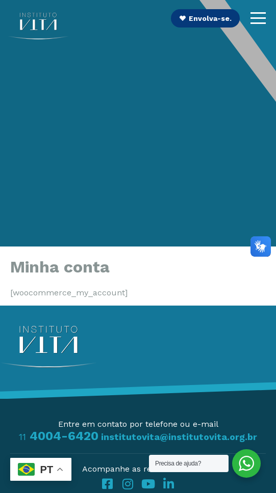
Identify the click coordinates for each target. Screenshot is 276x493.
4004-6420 (58, 436)
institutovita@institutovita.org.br (179, 436)
